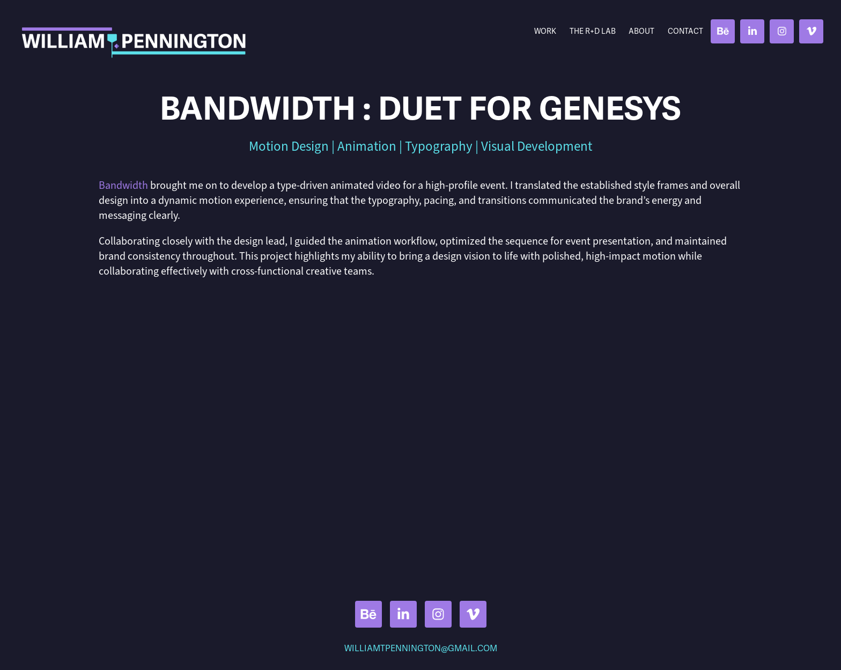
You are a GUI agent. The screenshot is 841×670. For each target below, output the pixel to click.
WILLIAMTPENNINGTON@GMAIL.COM (420, 648)
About (641, 31)
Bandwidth (123, 185)
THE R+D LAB (593, 31)
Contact (685, 31)
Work (545, 31)
